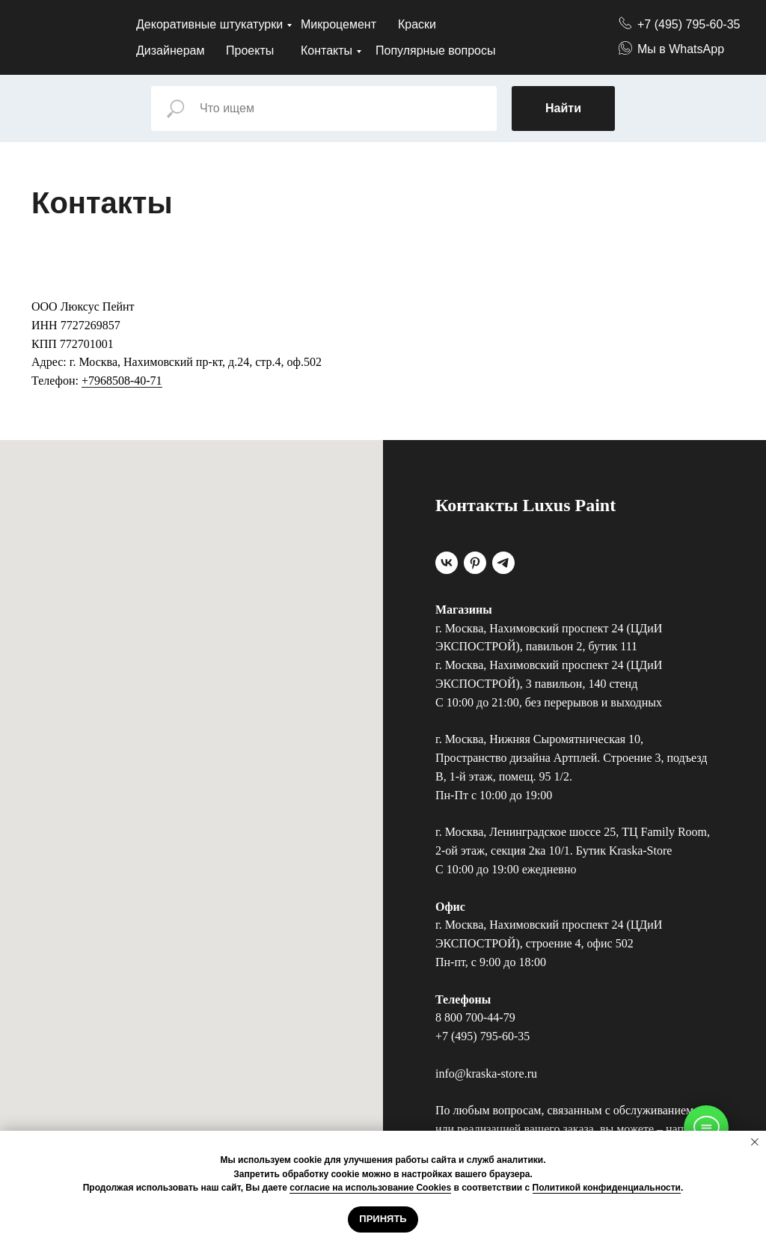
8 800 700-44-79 (475, 1017)
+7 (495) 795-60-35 (688, 24)
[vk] (446, 563)
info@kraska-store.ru (486, 1073)
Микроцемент (338, 24)
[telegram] (503, 563)
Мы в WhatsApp (680, 49)
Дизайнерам (170, 50)
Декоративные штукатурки (209, 24)
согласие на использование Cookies (370, 1187)
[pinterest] (475, 563)
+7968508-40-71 (122, 380)
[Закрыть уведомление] (754, 1142)
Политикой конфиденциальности (607, 1187)
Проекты (250, 50)
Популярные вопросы (435, 50)
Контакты (326, 50)
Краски (417, 24)
